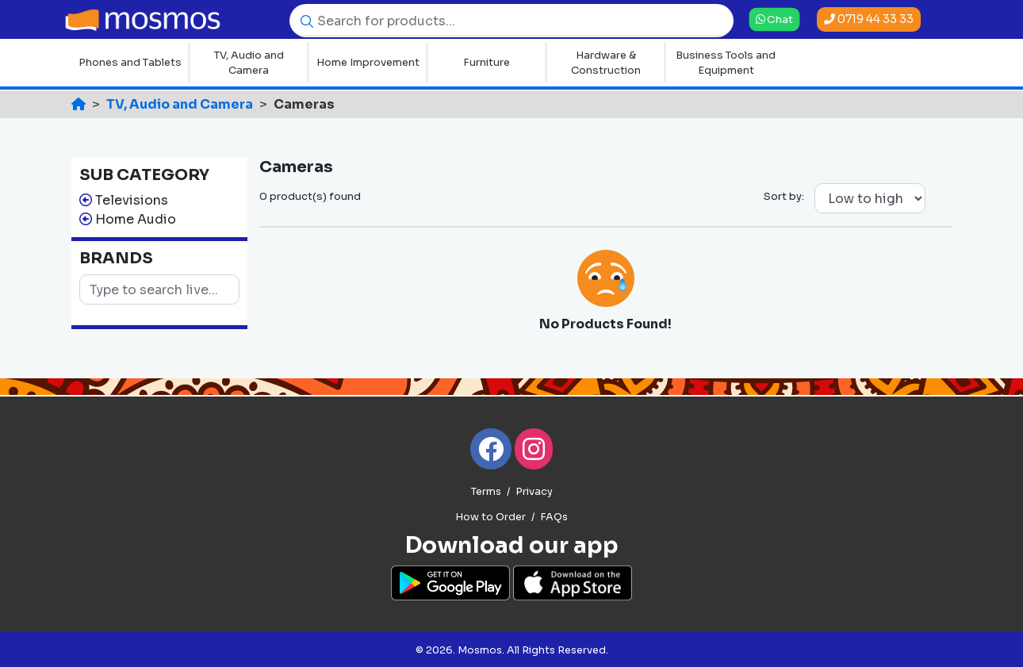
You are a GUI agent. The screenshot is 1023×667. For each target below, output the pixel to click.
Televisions (131, 200)
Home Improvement (368, 62)
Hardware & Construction (606, 63)
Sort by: (784, 196)
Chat (774, 18)
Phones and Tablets (130, 62)
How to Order (490, 517)
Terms (486, 491)
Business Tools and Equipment (726, 63)
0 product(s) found (310, 196)
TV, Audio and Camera (249, 63)
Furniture (486, 62)
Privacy (534, 491)
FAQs (554, 517)
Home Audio (135, 219)
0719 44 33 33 (869, 19)
